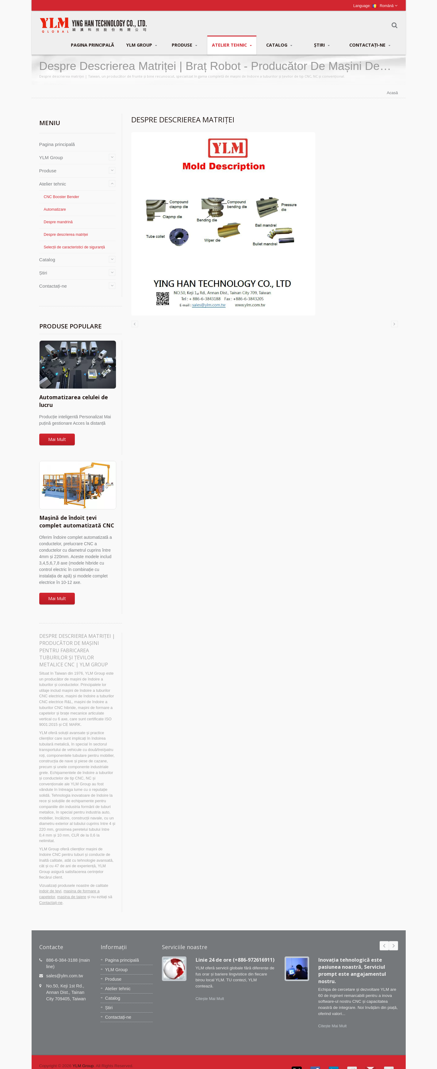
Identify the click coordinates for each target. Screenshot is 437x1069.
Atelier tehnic (231, 45)
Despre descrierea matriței (66, 234)
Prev (384, 945)
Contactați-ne (370, 45)
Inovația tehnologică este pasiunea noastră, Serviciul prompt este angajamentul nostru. (352, 970)
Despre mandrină (58, 222)
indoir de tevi (50, 891)
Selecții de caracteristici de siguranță (74, 247)
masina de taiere (71, 897)
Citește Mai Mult (210, 998)
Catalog (279, 45)
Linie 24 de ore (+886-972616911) (235, 959)
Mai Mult (57, 439)
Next (393, 945)
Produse (184, 45)
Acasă (392, 92)
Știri (322, 45)
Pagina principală (92, 45)
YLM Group (142, 45)
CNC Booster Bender (61, 197)
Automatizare (55, 209)
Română (383, 6)
